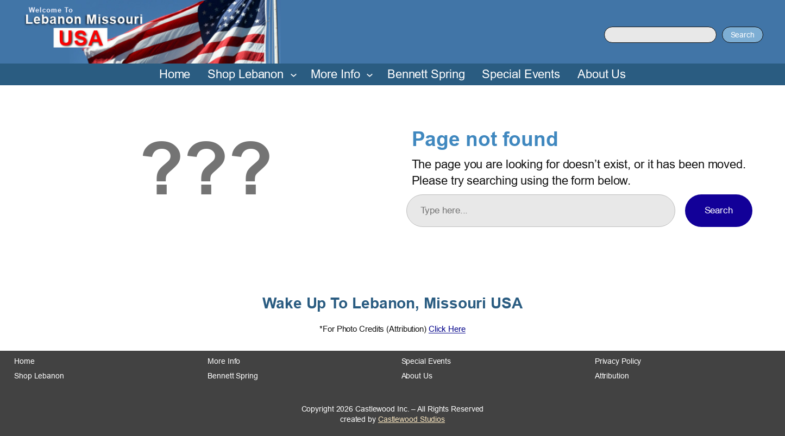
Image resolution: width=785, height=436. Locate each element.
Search (743, 34)
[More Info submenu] (369, 74)
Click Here (447, 328)
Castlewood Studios (411, 419)
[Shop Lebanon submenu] (293, 74)
